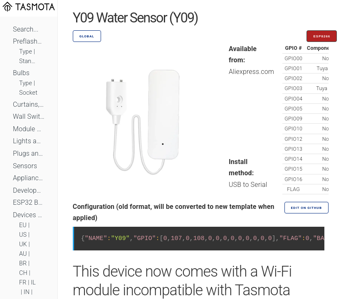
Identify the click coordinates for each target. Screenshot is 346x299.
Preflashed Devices (28, 41)
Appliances (28, 178)
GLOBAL (86, 36)
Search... (25, 29)
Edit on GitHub (306, 208)
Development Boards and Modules (28, 190)
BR (23, 263)
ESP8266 (321, 36)
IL (33, 282)
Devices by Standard (28, 215)
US (23, 234)
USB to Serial (248, 185)
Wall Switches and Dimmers (28, 116)
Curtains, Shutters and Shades (28, 104)
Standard (28, 61)
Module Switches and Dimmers (28, 129)
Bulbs (21, 73)
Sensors (25, 166)
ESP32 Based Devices (28, 202)
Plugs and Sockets (28, 153)
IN (27, 292)
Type (25, 51)
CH (23, 273)
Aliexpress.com (251, 72)
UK (23, 244)
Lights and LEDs (28, 141)
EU (23, 225)
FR (23, 282)
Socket (28, 92)
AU (23, 253)
